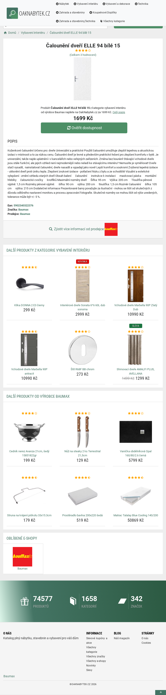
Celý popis (119, 112)
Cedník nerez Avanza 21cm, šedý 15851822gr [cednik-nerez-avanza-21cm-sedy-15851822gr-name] (29, 453)
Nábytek (62, 3)
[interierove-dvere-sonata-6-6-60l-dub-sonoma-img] (82, 286)
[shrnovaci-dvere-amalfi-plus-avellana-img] (135, 350)
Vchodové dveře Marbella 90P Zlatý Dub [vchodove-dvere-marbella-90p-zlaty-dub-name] (135, 307)
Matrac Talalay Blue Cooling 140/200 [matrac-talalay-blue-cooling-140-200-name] (135, 515)
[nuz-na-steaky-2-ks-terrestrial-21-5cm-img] (82, 432)
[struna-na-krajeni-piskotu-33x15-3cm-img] (29, 496)
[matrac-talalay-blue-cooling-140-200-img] (135, 496)
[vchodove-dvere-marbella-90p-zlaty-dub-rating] (135, 267)
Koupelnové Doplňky (103, 12)
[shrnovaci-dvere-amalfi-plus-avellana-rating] (135, 332)
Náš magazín (122, 638)
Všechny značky (95, 656)
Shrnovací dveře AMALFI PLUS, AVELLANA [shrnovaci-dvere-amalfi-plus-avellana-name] (136, 371)
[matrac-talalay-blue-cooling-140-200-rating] (135, 478)
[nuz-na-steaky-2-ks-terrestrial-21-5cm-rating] (82, 413)
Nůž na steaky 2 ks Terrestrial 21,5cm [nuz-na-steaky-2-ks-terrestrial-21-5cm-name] (82, 453)
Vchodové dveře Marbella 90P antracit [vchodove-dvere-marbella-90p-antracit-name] (29, 371)
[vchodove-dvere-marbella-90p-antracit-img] (29, 350)
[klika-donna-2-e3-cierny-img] (29, 286)
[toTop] (160, 692)
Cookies (146, 642)
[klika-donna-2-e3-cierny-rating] (29, 267)
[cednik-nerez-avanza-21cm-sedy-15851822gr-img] (29, 432)
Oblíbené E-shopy (21, 538)
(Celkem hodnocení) (83, 54)
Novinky (91, 665)
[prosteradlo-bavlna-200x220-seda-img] (82, 496)
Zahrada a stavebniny (70, 12)
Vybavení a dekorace (116, 3)
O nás (145, 638)
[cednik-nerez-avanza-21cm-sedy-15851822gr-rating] (29, 413)
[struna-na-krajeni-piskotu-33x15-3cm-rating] (29, 478)
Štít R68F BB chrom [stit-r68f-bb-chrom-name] (82, 369)
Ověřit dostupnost (84, 128)
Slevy (89, 670)
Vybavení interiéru (85, 3)
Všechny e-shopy (96, 661)
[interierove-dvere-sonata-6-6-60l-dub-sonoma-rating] (82, 267)
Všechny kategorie (112, 21)
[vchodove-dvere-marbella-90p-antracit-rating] (29, 332)
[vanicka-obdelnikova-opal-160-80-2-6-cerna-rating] (135, 413)
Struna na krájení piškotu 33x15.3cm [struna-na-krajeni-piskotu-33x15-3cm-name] (29, 515)
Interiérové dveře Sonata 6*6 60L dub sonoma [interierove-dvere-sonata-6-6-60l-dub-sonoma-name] (82, 307)
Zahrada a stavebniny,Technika (75, 21)
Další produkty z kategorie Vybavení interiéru (48, 250)
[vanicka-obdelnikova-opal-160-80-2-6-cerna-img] (135, 432)
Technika (141, 3)
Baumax (23, 209)
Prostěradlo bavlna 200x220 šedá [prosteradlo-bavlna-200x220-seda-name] (82, 515)
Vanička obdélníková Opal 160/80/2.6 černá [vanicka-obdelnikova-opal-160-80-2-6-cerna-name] (136, 453)
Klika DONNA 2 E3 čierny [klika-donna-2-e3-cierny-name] (29, 305)
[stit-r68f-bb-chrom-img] (82, 350)
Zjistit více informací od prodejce (83, 229)
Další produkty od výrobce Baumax (38, 396)
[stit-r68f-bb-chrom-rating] (82, 332)
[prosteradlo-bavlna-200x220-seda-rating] (82, 478)
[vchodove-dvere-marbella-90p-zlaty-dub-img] (135, 286)
